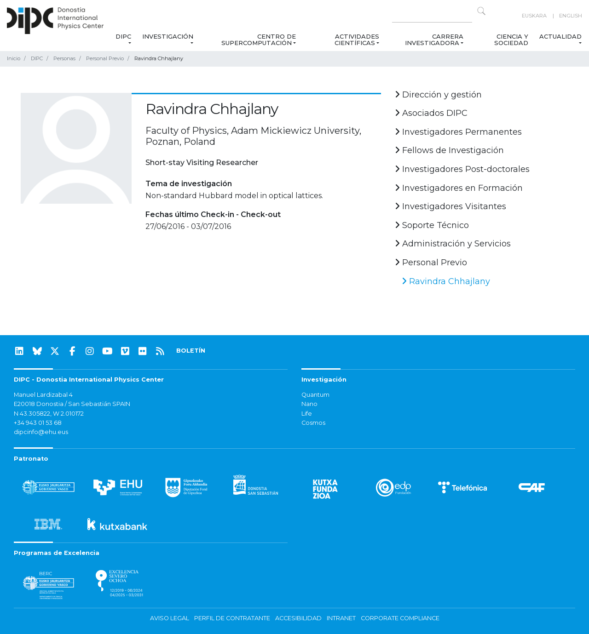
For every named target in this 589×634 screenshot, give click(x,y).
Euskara (534, 15)
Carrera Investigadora (433, 39)
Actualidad (560, 36)
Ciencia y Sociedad (511, 39)
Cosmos (313, 422)
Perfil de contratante (232, 618)
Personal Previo (105, 58)
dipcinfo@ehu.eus (41, 431)
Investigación (167, 36)
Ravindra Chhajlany (446, 281)
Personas (64, 58)
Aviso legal (169, 618)
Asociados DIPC (431, 113)
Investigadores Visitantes (450, 206)
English (570, 15)
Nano (309, 403)
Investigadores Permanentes (458, 132)
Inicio (13, 58)
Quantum (315, 394)
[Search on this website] (432, 16)
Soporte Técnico (432, 225)
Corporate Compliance (400, 618)
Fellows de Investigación (449, 150)
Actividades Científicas (357, 39)
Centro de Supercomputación (258, 39)
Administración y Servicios (453, 244)
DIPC (123, 36)
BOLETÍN (190, 350)
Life (306, 413)
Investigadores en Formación (459, 188)
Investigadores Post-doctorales (462, 169)
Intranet (341, 618)
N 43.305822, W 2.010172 (49, 413)
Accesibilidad (298, 618)
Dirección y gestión (438, 95)
